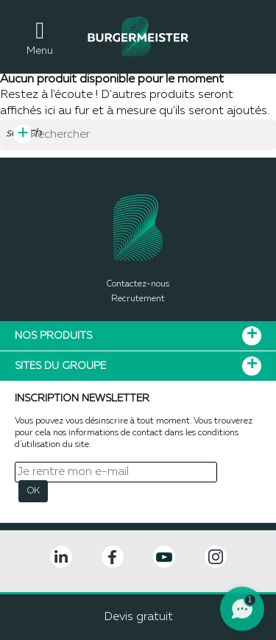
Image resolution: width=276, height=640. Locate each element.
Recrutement (138, 299)
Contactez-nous (138, 284)
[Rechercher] (138, 134)
